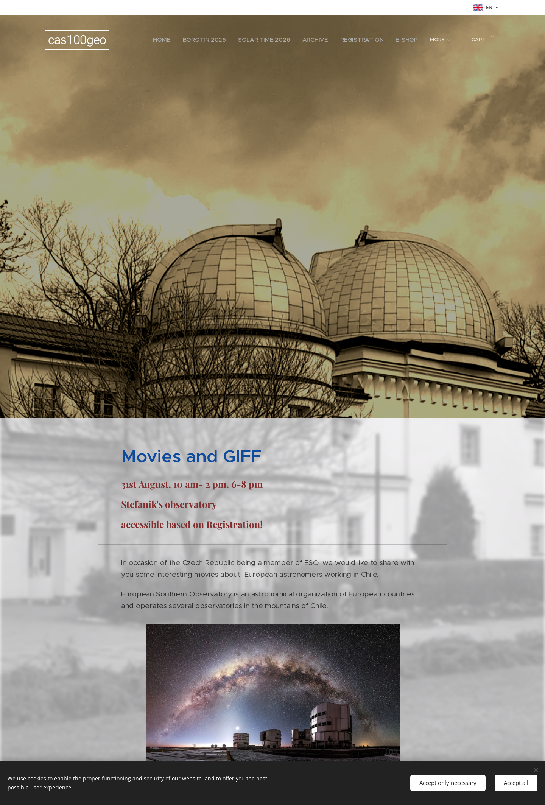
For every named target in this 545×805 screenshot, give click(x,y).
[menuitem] (184, 39)
